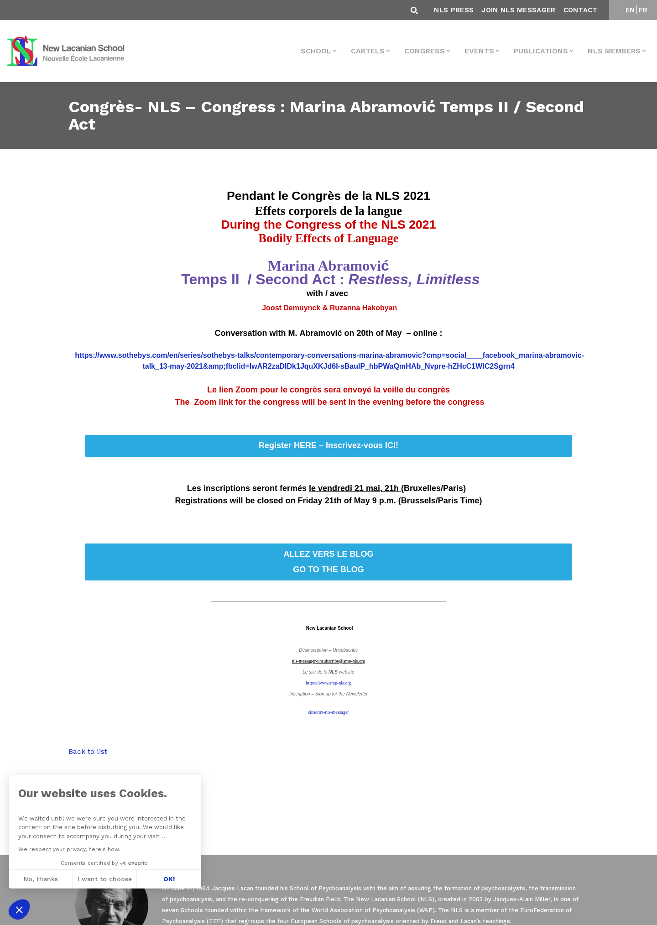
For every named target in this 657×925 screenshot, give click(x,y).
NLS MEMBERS (614, 51)
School (316, 51)
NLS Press (454, 10)
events (479, 51)
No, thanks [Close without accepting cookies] (40, 879)
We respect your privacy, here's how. (69, 849)
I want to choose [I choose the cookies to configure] (105, 879)
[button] (19, 909)
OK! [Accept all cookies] (168, 879)
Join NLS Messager (518, 10)
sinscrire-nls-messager (328, 712)
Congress (424, 51)
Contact (580, 10)
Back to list (87, 751)
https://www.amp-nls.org (328, 682)
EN (630, 10)
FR (643, 10)
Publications (541, 51)
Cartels (368, 51)
